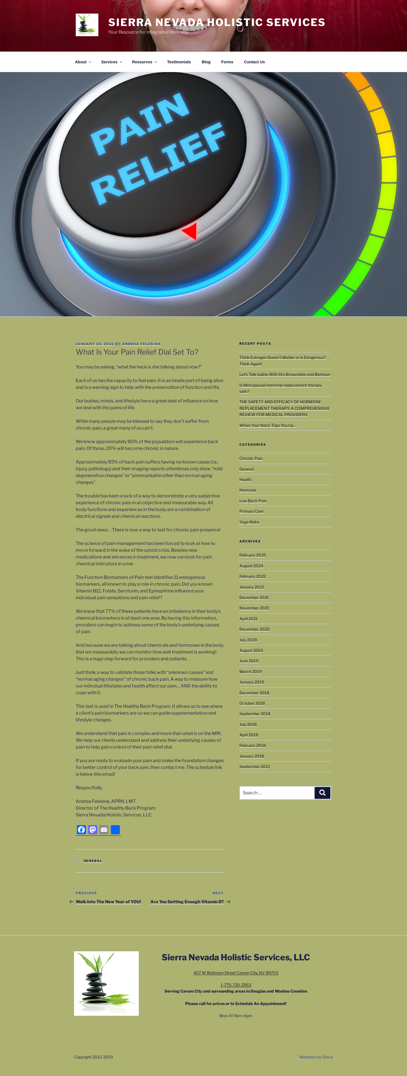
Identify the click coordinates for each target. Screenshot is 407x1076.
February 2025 (252, 555)
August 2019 (251, 650)
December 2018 (254, 692)
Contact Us (254, 62)
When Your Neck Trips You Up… (267, 425)
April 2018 (248, 734)
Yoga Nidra (249, 521)
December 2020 (254, 629)
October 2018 (252, 703)
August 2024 (251, 565)
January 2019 (251, 682)
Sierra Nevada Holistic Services (217, 22)
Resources (145, 62)
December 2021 (254, 597)
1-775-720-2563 (236, 984)
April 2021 (248, 618)
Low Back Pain (253, 500)
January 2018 (251, 756)
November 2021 (254, 607)
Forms (227, 62)
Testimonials (179, 62)
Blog (206, 62)
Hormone (247, 490)
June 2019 (248, 660)
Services (112, 62)
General (93, 861)
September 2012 (254, 766)
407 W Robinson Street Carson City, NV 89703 (235, 972)
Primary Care (251, 511)
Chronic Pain (251, 458)
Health (245, 479)
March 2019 (250, 671)
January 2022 (251, 587)
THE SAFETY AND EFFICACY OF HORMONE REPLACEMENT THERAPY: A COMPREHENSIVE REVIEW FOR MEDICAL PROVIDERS (284, 408)
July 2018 (248, 724)
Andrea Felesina (141, 344)
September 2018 (254, 713)
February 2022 (252, 576)
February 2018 (252, 745)
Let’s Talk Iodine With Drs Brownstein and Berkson (284, 374)
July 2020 (248, 639)
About (83, 62)
